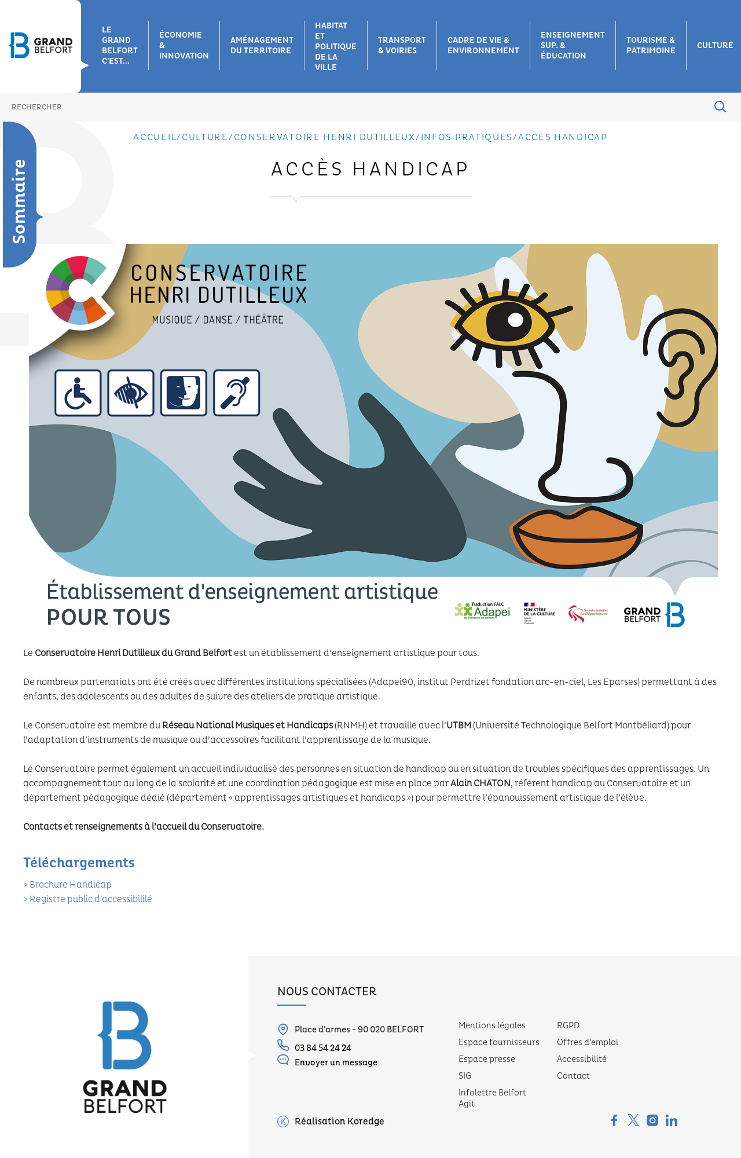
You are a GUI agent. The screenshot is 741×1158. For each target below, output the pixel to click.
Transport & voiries (402, 45)
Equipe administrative (22, 353)
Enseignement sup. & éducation (573, 45)
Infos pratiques (467, 137)
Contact (573, 1076)
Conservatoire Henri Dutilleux (325, 137)
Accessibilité (582, 1059)
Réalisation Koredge (330, 1121)
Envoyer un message (327, 1061)
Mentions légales (492, 1025)
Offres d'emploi (587, 1042)
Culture (205, 137)
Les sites (16, 289)
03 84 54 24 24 (314, 1046)
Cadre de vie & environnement (483, 45)
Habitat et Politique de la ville (336, 47)
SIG (464, 1076)
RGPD (568, 1025)
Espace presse (486, 1059)
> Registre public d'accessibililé (87, 899)
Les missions (16, 260)
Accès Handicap (563, 137)
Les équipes (16, 321)
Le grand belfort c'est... (120, 46)
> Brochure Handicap (67, 885)
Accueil (155, 137)
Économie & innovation (184, 45)
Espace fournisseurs (499, 1042)
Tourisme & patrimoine (651, 45)
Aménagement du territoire (262, 45)
